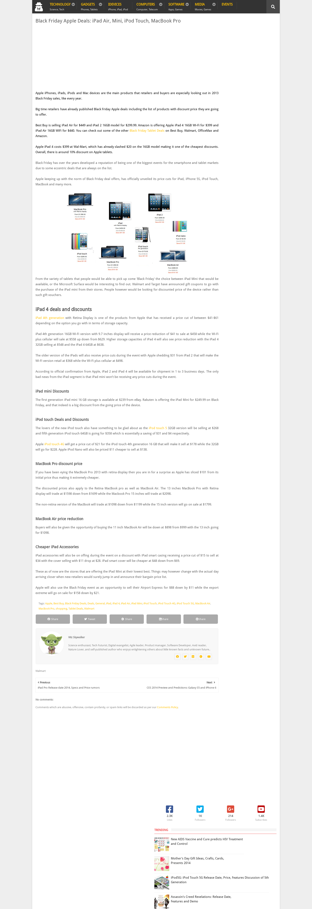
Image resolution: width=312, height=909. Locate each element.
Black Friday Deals (74, 624)
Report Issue (225, 846)
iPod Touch (149, 624)
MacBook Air (49, 630)
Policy (56, 838)
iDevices (118, 5)
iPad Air (124, 624)
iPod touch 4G (54, 455)
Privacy (73, 838)
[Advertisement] (115, 57)
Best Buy (58, 624)
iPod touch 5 (156, 433)
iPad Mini (135, 624)
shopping (81, 630)
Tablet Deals (96, 630)
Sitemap (91, 838)
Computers (147, 5)
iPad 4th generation (49, 318)
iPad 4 (115, 624)
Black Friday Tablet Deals (166, 131)
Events (227, 4)
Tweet (82, 640)
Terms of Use (207, 846)
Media (203, 5)
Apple (47, 624)
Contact (109, 838)
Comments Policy (166, 732)
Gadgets (89, 5)
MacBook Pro (66, 630)
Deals (90, 624)
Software (176, 5)
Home (41, 838)
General (99, 624)
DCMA (235, 872)
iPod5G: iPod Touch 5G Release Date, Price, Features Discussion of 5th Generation (247, 93)
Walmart (109, 630)
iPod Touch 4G (166, 624)
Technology (60, 5)
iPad (107, 624)
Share (50, 640)
